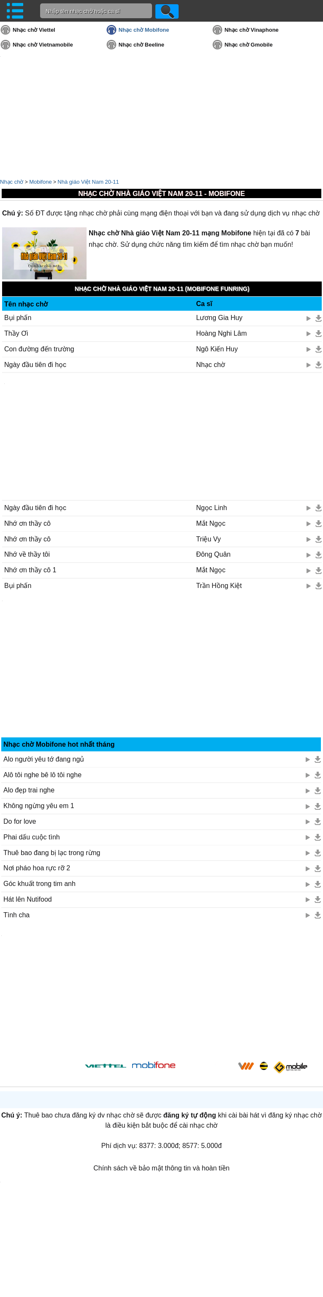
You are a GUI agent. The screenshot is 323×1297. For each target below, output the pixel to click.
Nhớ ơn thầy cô (27, 523)
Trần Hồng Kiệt (219, 585)
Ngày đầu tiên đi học (35, 364)
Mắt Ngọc (210, 523)
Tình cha (16, 915)
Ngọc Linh (211, 507)
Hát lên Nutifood (27, 899)
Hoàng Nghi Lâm (221, 333)
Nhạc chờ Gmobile (249, 44)
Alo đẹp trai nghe (28, 790)
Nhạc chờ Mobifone (144, 30)
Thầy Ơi (16, 333)
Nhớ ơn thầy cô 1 (30, 570)
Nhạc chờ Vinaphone (252, 30)
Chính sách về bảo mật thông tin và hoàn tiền (161, 1168)
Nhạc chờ (11, 182)
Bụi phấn (17, 317)
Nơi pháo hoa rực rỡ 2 (36, 868)
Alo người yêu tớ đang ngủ (43, 759)
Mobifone (40, 182)
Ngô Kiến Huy (217, 349)
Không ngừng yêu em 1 (38, 805)
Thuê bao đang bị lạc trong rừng (51, 852)
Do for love (19, 821)
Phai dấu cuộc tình (31, 837)
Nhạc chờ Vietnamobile (43, 44)
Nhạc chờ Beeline (141, 44)
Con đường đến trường (39, 349)
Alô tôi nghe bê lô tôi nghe (42, 774)
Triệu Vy (208, 539)
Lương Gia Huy (219, 317)
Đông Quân (213, 554)
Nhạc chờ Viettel (34, 30)
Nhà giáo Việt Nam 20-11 (88, 182)
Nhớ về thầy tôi (27, 554)
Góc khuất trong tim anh (39, 883)
